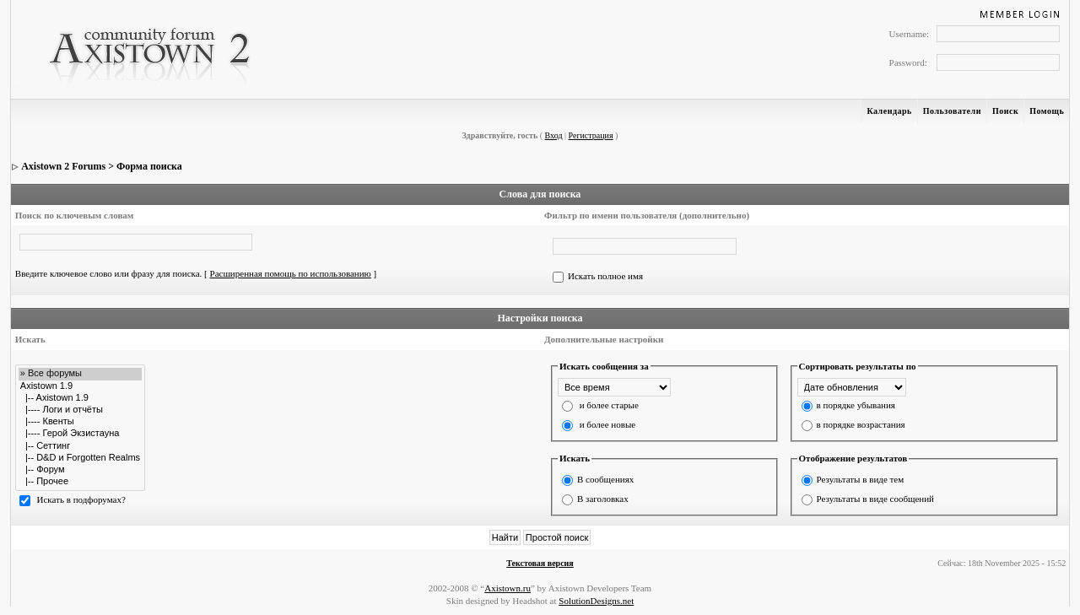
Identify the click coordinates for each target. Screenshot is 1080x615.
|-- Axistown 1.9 (80, 398)
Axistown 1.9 (80, 386)
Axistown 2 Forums (63, 166)
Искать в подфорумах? (81, 499)
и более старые (609, 405)
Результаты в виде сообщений (875, 499)
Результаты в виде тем (860, 479)
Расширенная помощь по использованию (290, 273)
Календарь (889, 111)
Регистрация (591, 135)
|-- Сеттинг (80, 446)
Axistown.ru (507, 588)
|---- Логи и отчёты (80, 410)
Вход (554, 135)
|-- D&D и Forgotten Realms (80, 458)
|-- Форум (80, 470)
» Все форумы (80, 374)
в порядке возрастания (861, 424)
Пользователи (952, 111)
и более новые (607, 424)
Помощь (1046, 111)
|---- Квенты (80, 422)
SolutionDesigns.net (596, 601)
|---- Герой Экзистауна (80, 434)
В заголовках (603, 499)
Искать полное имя (605, 276)
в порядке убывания (856, 405)
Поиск (1005, 111)
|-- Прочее (80, 482)
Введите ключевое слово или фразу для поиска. (108, 273)
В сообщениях (605, 479)
